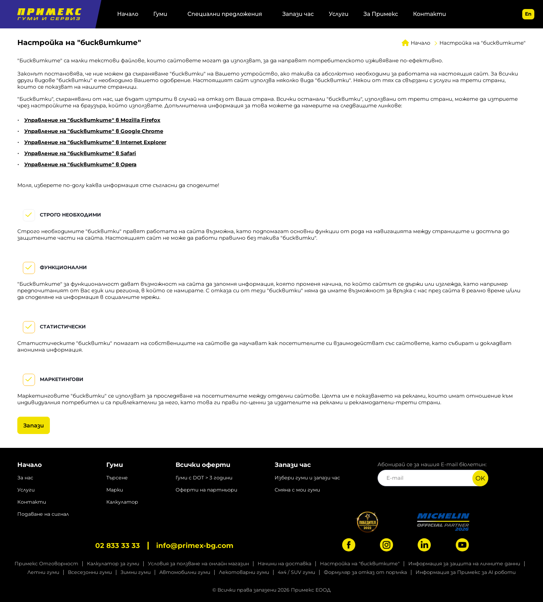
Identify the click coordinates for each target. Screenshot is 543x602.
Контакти (429, 14)
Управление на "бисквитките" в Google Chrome (93, 131)
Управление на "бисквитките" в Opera (80, 164)
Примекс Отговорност (46, 563)
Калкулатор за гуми (113, 563)
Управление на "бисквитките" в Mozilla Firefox (92, 120)
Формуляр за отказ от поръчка (365, 572)
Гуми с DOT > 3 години (204, 478)
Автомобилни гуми (184, 572)
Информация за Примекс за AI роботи (466, 572)
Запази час (298, 14)
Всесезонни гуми (90, 572)
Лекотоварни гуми (244, 572)
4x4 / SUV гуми (296, 572)
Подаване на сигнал (43, 514)
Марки (114, 490)
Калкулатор (122, 502)
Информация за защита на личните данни (464, 563)
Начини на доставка (284, 563)
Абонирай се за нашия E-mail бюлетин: (432, 473)
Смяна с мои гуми (297, 490)
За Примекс (381, 14)
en (528, 14)
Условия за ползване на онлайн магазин (198, 563)
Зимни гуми (136, 572)
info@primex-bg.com (194, 545)
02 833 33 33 (117, 545)
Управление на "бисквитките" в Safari (80, 153)
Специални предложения (224, 14)
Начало (127, 14)
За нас (25, 478)
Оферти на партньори (206, 490)
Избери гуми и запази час (307, 478)
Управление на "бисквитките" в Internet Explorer (95, 142)
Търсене (117, 478)
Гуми (160, 14)
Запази (33, 425)
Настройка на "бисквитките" (360, 563)
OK (480, 478)
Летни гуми (43, 572)
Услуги (339, 14)
